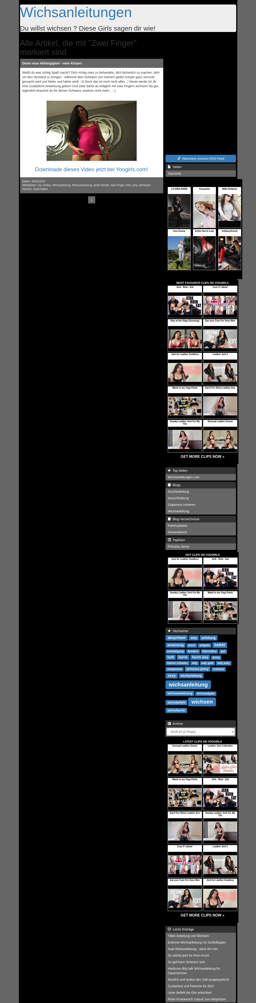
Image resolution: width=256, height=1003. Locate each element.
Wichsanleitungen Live (183, 477)
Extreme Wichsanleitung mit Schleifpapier (197, 942)
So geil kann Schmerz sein (186, 962)
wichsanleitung (188, 685)
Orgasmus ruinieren (181, 504)
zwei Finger (117, 185)
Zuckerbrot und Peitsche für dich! (191, 986)
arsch (191, 645)
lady (194, 663)
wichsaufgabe (206, 693)
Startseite (174, 173)
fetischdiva (209, 651)
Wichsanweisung (82, 185)
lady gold (207, 663)
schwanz (218, 669)
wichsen (202, 702)
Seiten (174, 167)
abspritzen (177, 638)
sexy (135, 185)
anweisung (176, 645)
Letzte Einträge (181, 929)
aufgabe (204, 645)
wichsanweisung (180, 693)
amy (194, 638)
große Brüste (101, 185)
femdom (193, 651)
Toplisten (176, 540)
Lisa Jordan (44, 185)
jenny (216, 657)
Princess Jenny (178, 546)
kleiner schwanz (177, 663)
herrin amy (200, 657)
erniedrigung (175, 651)
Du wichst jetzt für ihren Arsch (188, 955)
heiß (128, 185)
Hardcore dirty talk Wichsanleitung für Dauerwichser (194, 971)
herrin (183, 657)
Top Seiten (178, 470)
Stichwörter (178, 631)
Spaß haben (40, 189)
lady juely (223, 663)
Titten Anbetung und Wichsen (188, 936)
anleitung (208, 638)
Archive (175, 723)
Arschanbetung (178, 491)
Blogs (174, 485)
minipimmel (174, 669)
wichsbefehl (177, 702)
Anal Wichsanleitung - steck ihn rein (193, 949)
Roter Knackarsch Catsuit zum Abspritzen (197, 999)
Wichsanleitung (61, 185)
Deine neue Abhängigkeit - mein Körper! (52, 63)
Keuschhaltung (178, 498)
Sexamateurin (177, 532)
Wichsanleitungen (76, 12)
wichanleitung (191, 675)
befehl (219, 645)
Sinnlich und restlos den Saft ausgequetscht (198, 979)
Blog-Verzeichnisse (183, 519)
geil (223, 651)
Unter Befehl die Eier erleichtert (190, 992)
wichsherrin (176, 710)
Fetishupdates (178, 525)
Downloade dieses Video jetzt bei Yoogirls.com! (91, 169)
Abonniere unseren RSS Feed (200, 158)
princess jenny (198, 669)
